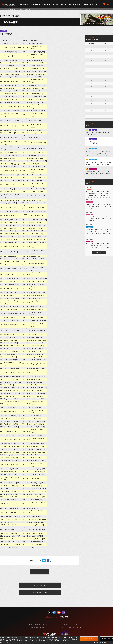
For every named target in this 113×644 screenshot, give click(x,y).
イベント (63, 4)
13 (91, 63)
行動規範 (37, 625)
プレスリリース (62, 627)
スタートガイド (23, 4)
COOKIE (54, 627)
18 (91, 47)
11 (91, 77)
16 (91, 53)
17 (91, 50)
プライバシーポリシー (48, 625)
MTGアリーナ (94, 4)
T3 (91, 70)
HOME (3, 9)
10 (91, 80)
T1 (91, 97)
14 (91, 60)
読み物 (86, 4)
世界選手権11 (20, 9)
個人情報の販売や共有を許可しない (39, 627)
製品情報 (55, 4)
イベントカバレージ (75, 4)
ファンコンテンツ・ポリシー (77, 625)
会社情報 (71, 627)
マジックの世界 (35, 4)
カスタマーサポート (61, 625)
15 (91, 57)
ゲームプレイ (46, 4)
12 (91, 73)
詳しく (103, 642)
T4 (91, 67)
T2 (91, 93)
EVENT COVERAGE (10, 9)
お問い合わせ (79, 627)
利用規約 (30, 625)
